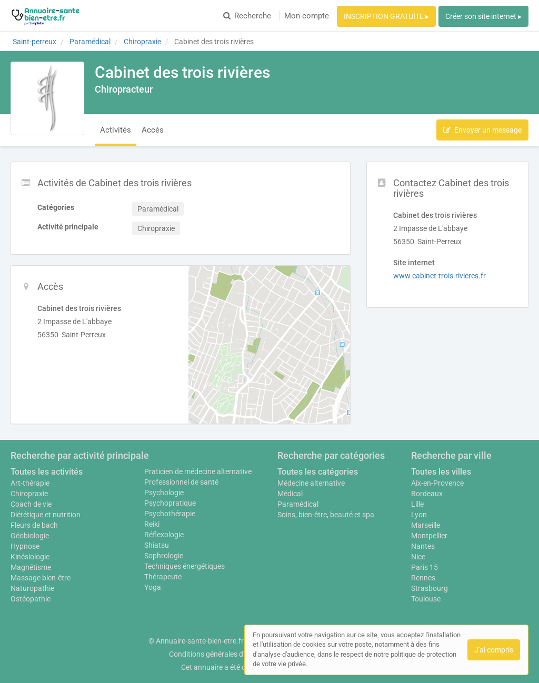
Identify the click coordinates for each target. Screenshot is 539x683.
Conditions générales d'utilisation (222, 654)
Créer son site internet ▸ (483, 16)
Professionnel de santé (181, 482)
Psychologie (164, 492)
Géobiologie (30, 535)
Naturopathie (32, 588)
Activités (115, 130)
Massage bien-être (41, 578)
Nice (418, 557)
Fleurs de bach (34, 525)
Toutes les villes (441, 472)
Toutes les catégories (317, 472)
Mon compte (306, 16)
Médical (290, 493)
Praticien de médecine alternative (198, 471)
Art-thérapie (30, 483)
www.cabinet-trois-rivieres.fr (439, 276)
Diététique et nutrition (46, 514)
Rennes (423, 578)
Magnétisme (31, 567)
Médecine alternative (311, 483)
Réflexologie (164, 534)
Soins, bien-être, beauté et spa (325, 514)
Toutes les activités (47, 472)
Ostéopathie (31, 599)
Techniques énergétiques (184, 566)
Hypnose (25, 546)
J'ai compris (493, 650)
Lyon (419, 514)
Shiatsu (156, 545)
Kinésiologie (30, 557)
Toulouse (426, 599)
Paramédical (297, 504)
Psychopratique (170, 503)
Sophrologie (163, 555)
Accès (153, 130)
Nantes (423, 546)
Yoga (152, 587)
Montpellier (429, 535)
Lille (417, 504)
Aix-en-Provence (437, 483)
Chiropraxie (29, 493)
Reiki (151, 524)
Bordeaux (427, 493)
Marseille (425, 525)
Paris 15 (424, 567)
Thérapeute (163, 576)
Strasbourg (429, 588)
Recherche (247, 16)
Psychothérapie (169, 513)
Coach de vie (31, 504)
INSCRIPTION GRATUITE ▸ (386, 16)
